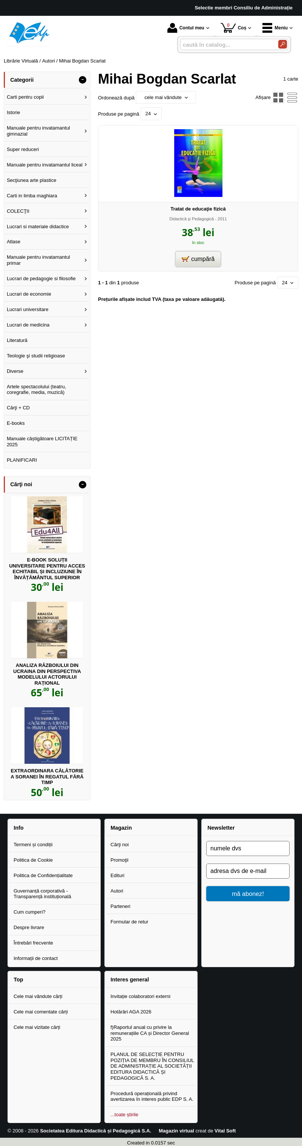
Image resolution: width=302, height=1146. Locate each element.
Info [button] (18, 828)
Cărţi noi (119, 844)
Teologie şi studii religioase (36, 356)
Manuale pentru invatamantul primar (38, 260)
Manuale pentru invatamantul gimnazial (38, 131)
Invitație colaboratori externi (140, 996)
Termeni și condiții (33, 844)
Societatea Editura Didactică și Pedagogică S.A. (95, 1131)
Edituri (117, 875)
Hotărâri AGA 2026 (130, 1012)
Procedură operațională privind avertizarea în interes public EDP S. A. (151, 1096)
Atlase (13, 241)
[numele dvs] (248, 848)
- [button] (82, 80)
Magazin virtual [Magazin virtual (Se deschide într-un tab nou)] (176, 1131)
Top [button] (18, 980)
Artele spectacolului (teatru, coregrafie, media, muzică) (36, 389)
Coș (234, 28)
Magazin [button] (121, 828)
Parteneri (120, 906)
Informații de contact (36, 958)
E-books (16, 423)
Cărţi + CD (18, 407)
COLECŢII (18, 211)
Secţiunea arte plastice (32, 180)
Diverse (15, 371)
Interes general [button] (129, 980)
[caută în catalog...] (226, 44)
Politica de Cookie (33, 860)
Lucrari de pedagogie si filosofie (41, 278)
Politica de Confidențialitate (43, 875)
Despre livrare (29, 927)
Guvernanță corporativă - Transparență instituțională (42, 894)
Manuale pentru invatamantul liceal (45, 165)
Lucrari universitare (28, 309)
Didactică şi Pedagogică (191, 219)
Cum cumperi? (30, 912)
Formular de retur (129, 922)
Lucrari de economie (29, 294)
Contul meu (185, 28)
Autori (116, 891)
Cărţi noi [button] (21, 484)
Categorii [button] (22, 80)
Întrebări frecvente (33, 943)
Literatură (17, 340)
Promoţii (119, 860)
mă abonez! (248, 893)
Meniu (275, 28)
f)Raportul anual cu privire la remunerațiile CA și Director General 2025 (149, 1033)
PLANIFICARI (22, 460)
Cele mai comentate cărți (41, 1012)
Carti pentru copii (25, 97)
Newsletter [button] (221, 828)
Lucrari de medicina (28, 325)
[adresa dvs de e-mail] (248, 871)
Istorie (13, 112)
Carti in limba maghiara (32, 195)
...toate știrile (124, 1114)
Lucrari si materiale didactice (38, 226)
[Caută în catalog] (282, 44)
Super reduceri (23, 149)
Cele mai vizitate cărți (37, 1027)
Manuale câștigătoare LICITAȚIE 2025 (42, 441)
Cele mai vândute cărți (38, 996)
